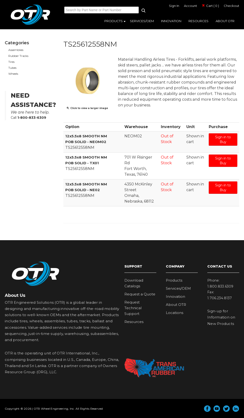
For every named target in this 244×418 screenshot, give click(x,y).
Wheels (13, 73)
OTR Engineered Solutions (30, 24)
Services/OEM (142, 21)
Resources (198, 21)
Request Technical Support (133, 308)
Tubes (12, 68)
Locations (174, 312)
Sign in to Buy (223, 139)
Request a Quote (139, 294)
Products (113, 21)
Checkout (231, 6)
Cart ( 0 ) (210, 6)
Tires (11, 62)
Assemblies (15, 50)
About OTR (225, 21)
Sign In (174, 6)
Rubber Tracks (18, 56)
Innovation (171, 21)
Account (190, 6)
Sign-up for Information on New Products (221, 317)
